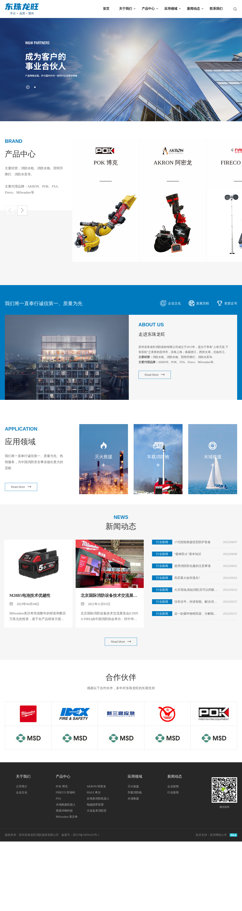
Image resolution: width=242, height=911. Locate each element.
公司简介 (21, 786)
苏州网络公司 (218, 834)
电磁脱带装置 (95, 804)
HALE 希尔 (94, 792)
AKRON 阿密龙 (96, 786)
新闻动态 (193, 8)
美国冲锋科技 (64, 810)
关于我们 (125, 8)
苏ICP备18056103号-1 (86, 834)
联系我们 (216, 8)
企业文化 (170, 302)
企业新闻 (173, 786)
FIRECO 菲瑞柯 (65, 792)
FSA (58, 798)
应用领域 (170, 8)
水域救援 (133, 798)
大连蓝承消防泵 (97, 810)
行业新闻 (173, 792)
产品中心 (148, 8)
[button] (28, 87)
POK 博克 (62, 786)
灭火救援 (133, 786)
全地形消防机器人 (98, 798)
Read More (154, 374)
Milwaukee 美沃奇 (67, 816)
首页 (106, 8)
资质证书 (227, 302)
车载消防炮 (135, 792)
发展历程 (199, 302)
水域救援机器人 (66, 804)
